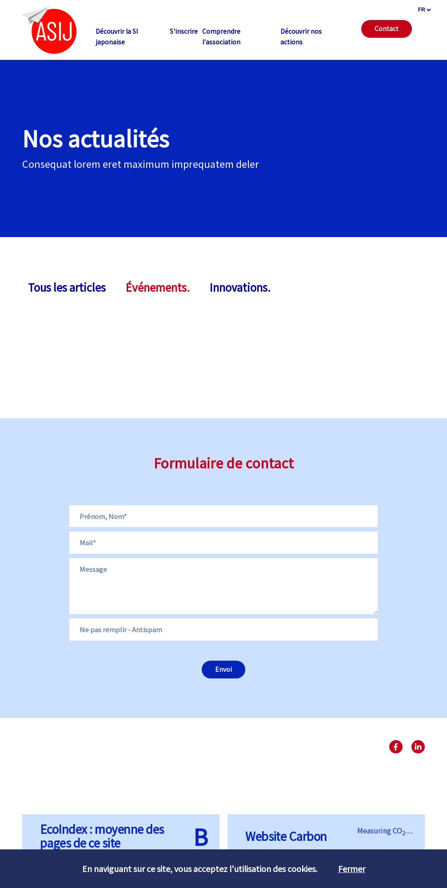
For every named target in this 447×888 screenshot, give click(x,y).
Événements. (158, 287)
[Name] (223, 516)
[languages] (424, 9)
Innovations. (240, 287)
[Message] (223, 586)
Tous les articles (67, 287)
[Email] (223, 542)
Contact (387, 28)
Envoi (223, 669)
